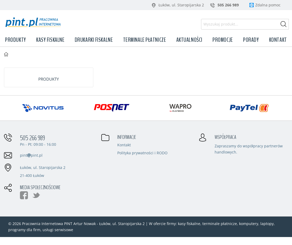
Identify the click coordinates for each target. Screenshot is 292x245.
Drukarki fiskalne (94, 40)
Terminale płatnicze (144, 40)
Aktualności (189, 40)
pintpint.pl (31, 155)
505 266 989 (32, 138)
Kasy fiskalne (50, 40)
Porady (251, 40)
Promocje (222, 40)
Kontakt (278, 40)
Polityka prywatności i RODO (142, 153)
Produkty (15, 40)
